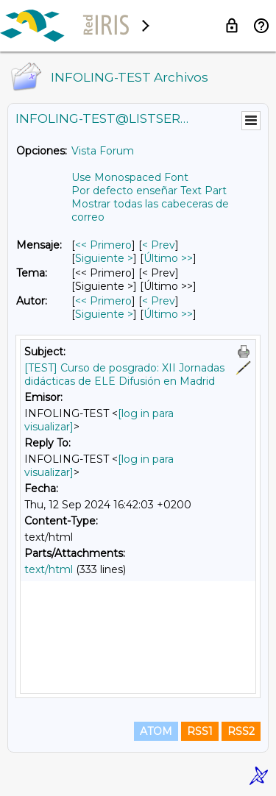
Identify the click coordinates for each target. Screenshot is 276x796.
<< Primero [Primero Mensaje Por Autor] (103, 301)
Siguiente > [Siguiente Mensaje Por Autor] (104, 314)
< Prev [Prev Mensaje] (158, 245)
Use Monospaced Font (129, 177)
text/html (48, 569)
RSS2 (241, 731)
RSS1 (200, 731)
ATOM (156, 731)
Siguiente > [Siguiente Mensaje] (104, 258)
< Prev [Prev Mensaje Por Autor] (158, 301)
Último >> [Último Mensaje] (168, 258)
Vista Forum (102, 150)
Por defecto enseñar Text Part (149, 190)
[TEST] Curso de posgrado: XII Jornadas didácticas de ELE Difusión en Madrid (124, 374)
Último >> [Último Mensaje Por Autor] (168, 314)
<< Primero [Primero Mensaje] (103, 245)
